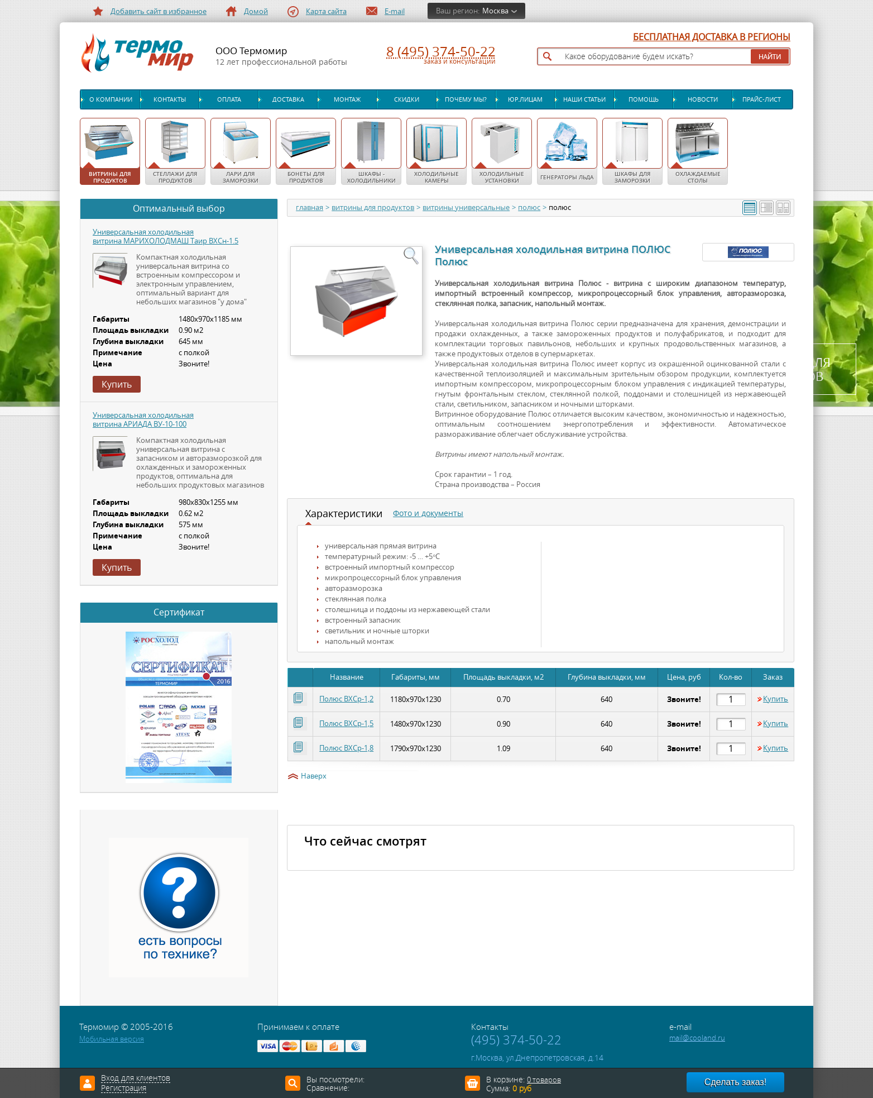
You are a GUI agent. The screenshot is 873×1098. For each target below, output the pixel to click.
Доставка (288, 99)
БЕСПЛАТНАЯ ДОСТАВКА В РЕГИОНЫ (711, 37)
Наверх (314, 776)
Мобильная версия (111, 1039)
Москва (495, 11)
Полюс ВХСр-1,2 (346, 699)
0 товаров (544, 1080)
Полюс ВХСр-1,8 (346, 748)
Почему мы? (466, 99)
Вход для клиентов (135, 1078)
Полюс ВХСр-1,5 (346, 723)
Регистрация (123, 1088)
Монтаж (347, 99)
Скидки (406, 99)
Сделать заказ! (735, 1082)
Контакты (170, 99)
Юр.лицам (525, 99)
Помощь (644, 99)
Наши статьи (584, 99)
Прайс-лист (761, 99)
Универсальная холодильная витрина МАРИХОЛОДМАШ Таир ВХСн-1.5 (165, 236)
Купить (775, 699)
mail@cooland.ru (697, 1038)
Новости (703, 99)
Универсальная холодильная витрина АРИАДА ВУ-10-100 (143, 419)
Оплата (229, 99)
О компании (110, 99)
